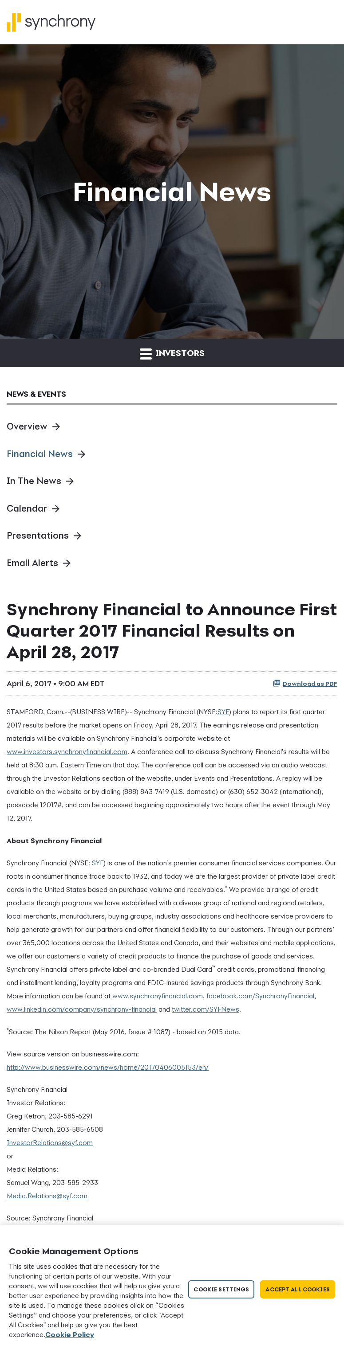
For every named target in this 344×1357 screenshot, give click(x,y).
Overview (27, 426)
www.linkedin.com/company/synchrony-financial (82, 1009)
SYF (223, 712)
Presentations (38, 535)
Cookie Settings (221, 1289)
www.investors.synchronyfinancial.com (67, 751)
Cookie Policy (69, 1334)
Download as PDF (305, 683)
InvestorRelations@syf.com (50, 1142)
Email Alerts (32, 563)
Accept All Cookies (297, 1289)
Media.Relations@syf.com (47, 1196)
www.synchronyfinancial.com (157, 996)
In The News (34, 481)
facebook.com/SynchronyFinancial (260, 996)
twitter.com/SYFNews (205, 1009)
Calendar (27, 508)
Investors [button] (172, 354)
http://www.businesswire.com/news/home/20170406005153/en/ (108, 1067)
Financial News (40, 454)
